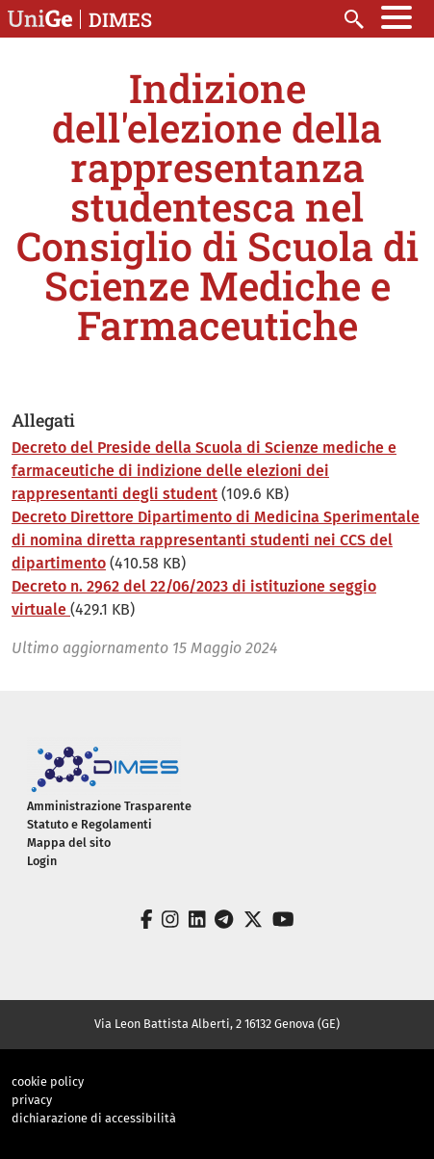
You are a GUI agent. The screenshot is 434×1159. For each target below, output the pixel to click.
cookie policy (48, 1081)
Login (42, 861)
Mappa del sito (69, 842)
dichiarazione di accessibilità (94, 1118)
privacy (32, 1100)
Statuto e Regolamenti (89, 824)
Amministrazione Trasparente (109, 806)
